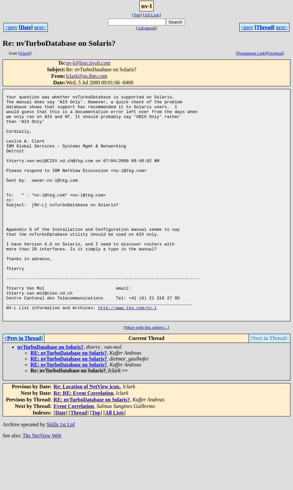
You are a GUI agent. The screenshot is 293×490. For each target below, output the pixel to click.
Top (136, 14)
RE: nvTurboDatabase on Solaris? (68, 399)
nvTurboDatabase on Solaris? (50, 393)
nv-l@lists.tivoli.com (88, 63)
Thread (264, 27)
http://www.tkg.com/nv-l (127, 352)
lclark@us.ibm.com (86, 76)
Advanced (146, 27)
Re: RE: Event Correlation (83, 439)
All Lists (151, 14)
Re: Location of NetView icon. (87, 432)
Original (275, 53)
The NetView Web (42, 481)
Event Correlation (74, 452)
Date (26, 27)
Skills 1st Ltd (61, 470)
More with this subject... (146, 373)
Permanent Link (251, 53)
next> (40, 27)
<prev (11, 27)
